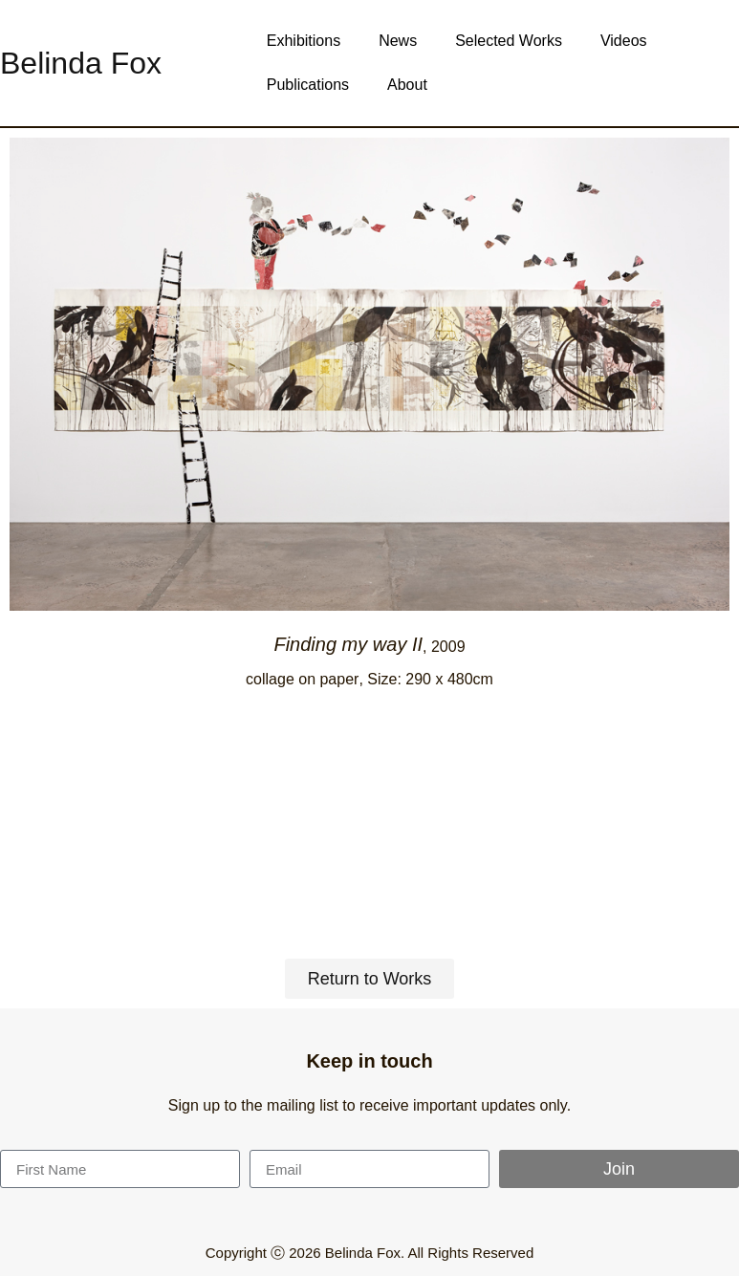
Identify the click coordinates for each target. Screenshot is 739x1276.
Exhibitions (303, 40)
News (398, 40)
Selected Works (508, 40)
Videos (623, 40)
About (407, 84)
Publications (308, 84)
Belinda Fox (81, 63)
